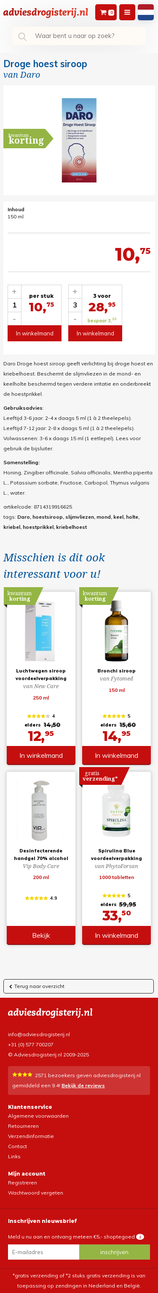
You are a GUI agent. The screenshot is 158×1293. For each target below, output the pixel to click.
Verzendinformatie (31, 1136)
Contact (17, 1146)
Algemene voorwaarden (38, 1116)
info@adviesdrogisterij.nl (39, 1034)
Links (14, 1156)
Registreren (22, 1182)
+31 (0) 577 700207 (31, 1044)
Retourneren (23, 1126)
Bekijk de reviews (83, 1085)
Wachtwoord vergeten (35, 1193)
